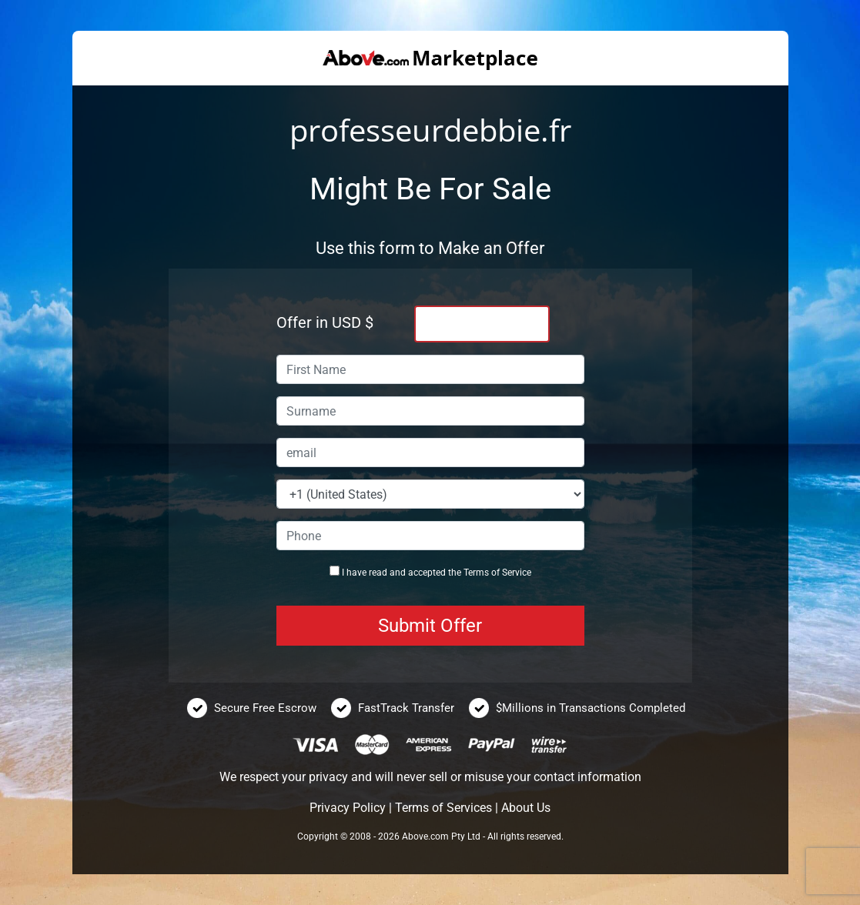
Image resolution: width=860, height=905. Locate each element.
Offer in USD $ (324, 322)
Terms (476, 572)
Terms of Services (443, 807)
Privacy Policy (348, 807)
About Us (525, 807)
